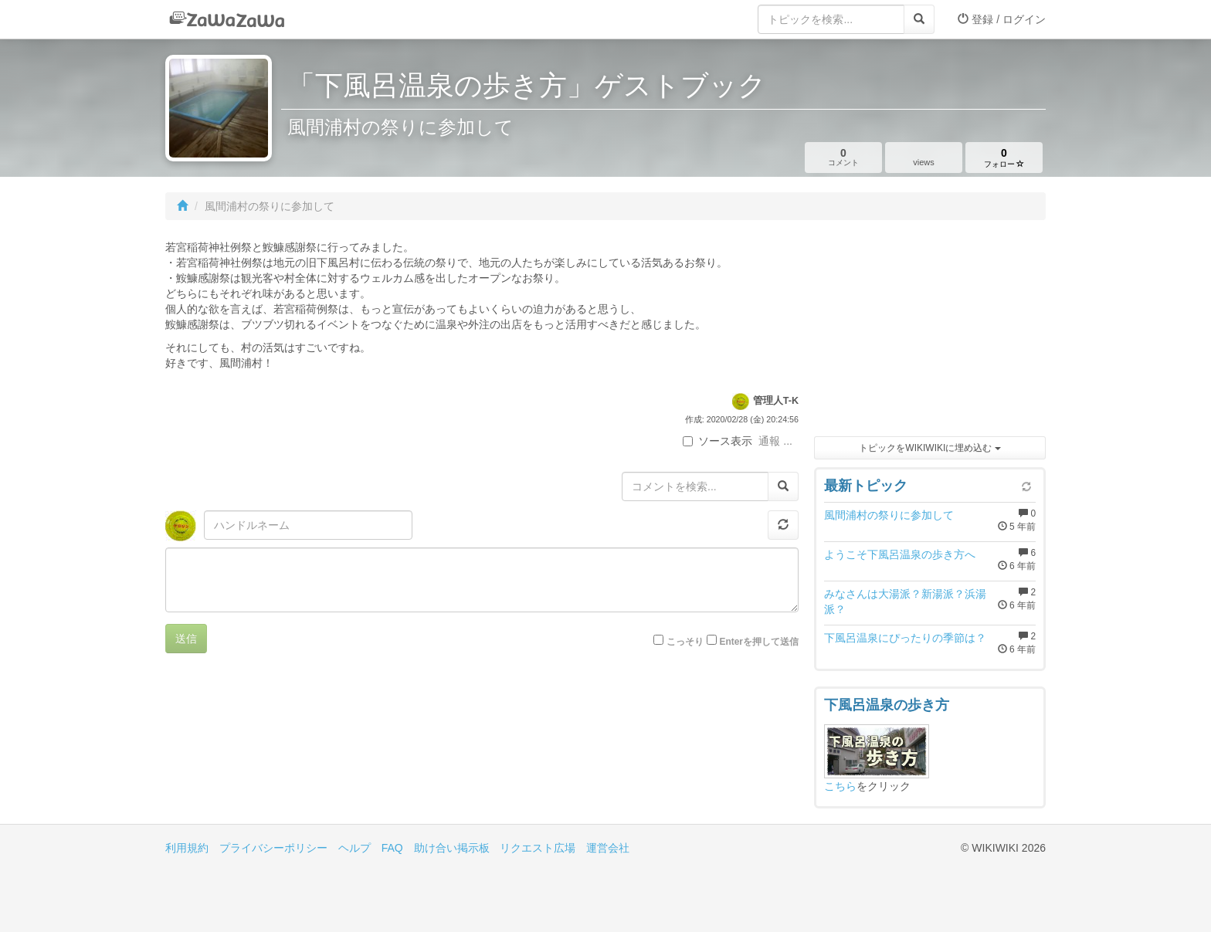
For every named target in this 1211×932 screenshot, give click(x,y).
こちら (840, 786)
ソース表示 (717, 441)
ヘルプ (354, 848)
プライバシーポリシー (273, 848)
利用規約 (187, 848)
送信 (186, 638)
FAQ (392, 848)
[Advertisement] (930, 332)
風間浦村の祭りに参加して (889, 515)
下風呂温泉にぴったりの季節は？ (905, 638)
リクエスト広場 (537, 848)
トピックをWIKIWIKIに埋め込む (929, 447)
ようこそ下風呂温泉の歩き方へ (899, 554)
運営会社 (607, 848)
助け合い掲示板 (452, 848)
